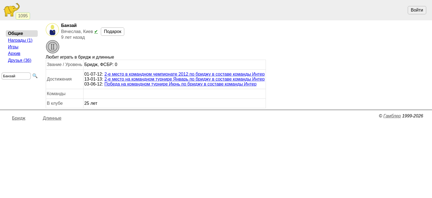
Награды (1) (20, 40)
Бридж (18, 118)
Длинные (52, 118)
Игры (13, 47)
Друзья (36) (19, 60)
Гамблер (392, 116)
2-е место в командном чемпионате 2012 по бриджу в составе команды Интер (184, 74)
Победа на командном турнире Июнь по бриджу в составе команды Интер (180, 84)
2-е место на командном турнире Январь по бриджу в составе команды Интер (184, 79)
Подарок (112, 31)
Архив (14, 53)
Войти (417, 10)
